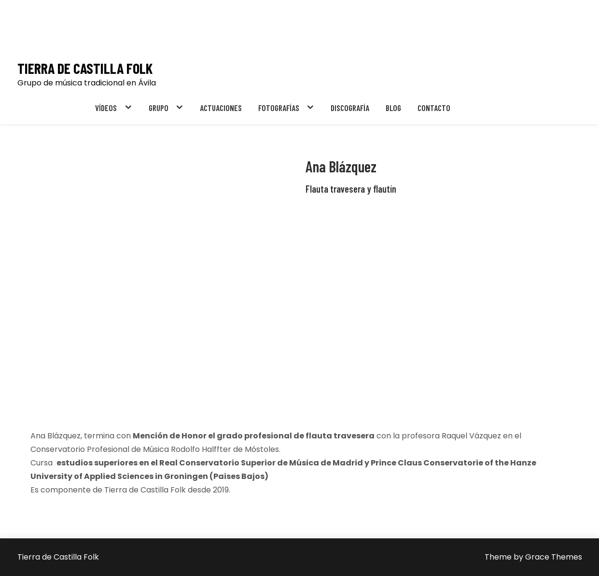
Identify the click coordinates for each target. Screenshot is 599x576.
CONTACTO (434, 107)
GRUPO (158, 107)
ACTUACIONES (221, 107)
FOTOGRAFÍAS (278, 107)
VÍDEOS (106, 107)
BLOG (393, 107)
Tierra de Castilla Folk (85, 68)
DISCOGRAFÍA (350, 107)
